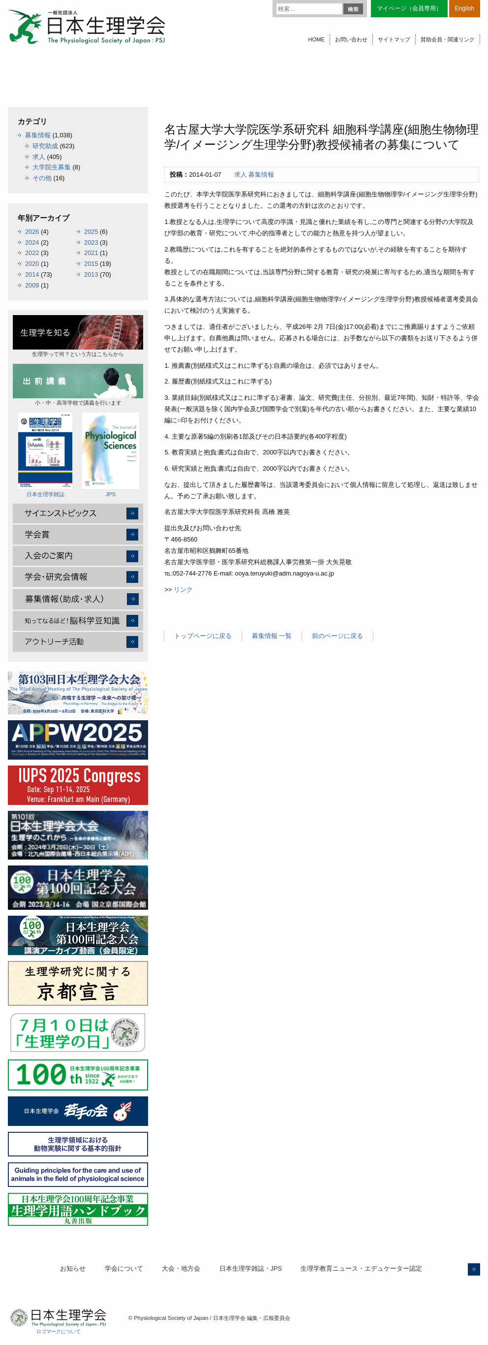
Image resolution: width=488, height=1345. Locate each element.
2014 (32, 274)
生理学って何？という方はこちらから (78, 336)
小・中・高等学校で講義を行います (78, 385)
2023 (91, 242)
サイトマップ (394, 39)
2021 (91, 252)
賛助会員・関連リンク (448, 39)
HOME (316, 39)
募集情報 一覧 (272, 636)
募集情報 (261, 174)
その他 (42, 178)
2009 (32, 285)
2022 (32, 252)
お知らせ (73, 1268)
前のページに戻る (337, 636)
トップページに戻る (203, 636)
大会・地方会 (181, 1268)
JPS (110, 455)
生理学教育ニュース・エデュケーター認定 (361, 1268)
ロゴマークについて (58, 1331)
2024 (32, 242)
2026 (32, 231)
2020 (32, 263)
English (464, 8)
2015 (91, 263)
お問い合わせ (351, 39)
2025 (91, 231)
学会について (124, 1268)
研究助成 (45, 146)
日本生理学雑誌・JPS (250, 1268)
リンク (183, 589)
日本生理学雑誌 (45, 455)
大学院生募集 (51, 167)
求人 (240, 174)
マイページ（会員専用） (409, 8)
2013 (91, 274)
